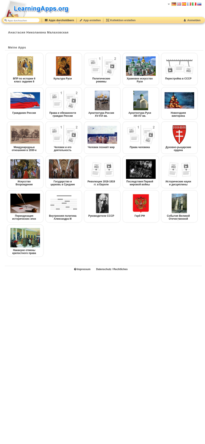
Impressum (82, 269)
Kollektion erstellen (121, 20)
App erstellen (90, 20)
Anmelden (192, 20)
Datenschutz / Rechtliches (112, 269)
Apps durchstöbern (59, 20)
